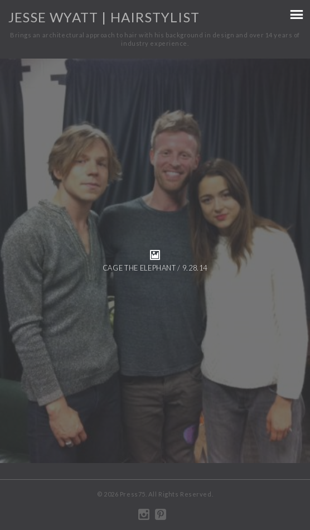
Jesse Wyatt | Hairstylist (104, 17)
